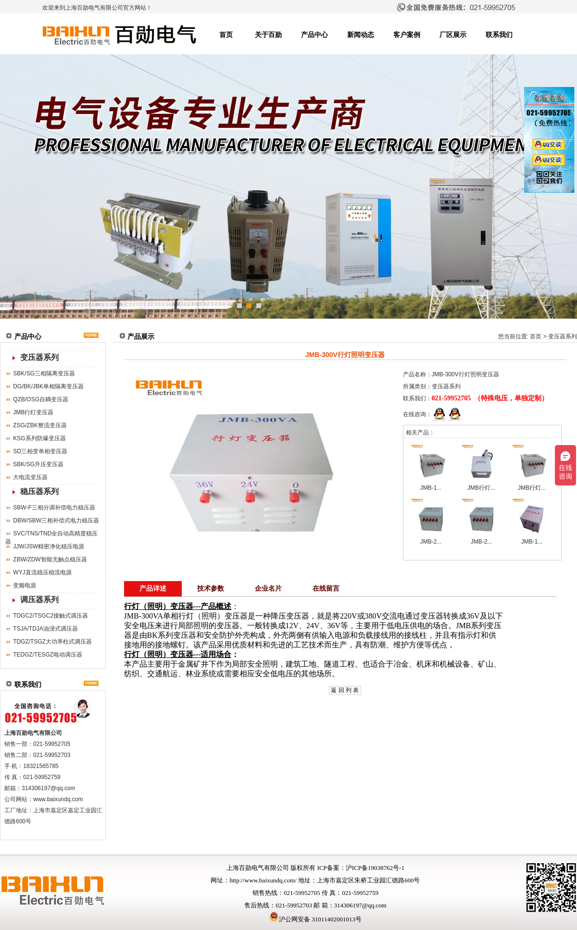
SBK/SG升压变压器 (38, 464)
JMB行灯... (481, 487)
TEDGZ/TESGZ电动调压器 (47, 654)
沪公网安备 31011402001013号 (315, 919)
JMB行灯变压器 (33, 412)
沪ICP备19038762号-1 (375, 867)
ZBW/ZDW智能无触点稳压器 (50, 559)
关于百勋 (268, 34)
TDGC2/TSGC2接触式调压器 (50, 615)
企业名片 (268, 588)
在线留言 (326, 588)
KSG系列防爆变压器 (39, 438)
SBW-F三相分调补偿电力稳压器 (54, 507)
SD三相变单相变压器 (40, 451)
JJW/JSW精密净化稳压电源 (48, 546)
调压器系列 (39, 599)
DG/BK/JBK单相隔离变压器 (48, 386)
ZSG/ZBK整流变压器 (39, 425)
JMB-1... (431, 487)
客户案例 (406, 34)
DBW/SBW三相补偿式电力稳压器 (56, 520)
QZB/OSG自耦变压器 (40, 399)
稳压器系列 (39, 491)
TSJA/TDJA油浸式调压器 (45, 628)
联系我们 (499, 34)
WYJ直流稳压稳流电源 (42, 572)
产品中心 (314, 34)
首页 (226, 34)
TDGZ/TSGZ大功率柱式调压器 (52, 641)
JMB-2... (431, 541)
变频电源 (24, 585)
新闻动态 (360, 34)
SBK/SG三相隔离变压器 (44, 373)
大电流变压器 (30, 477)
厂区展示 (452, 34)
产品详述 (152, 588)
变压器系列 (39, 357)
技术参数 (210, 588)
